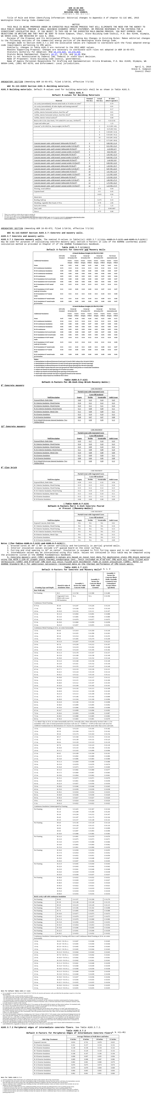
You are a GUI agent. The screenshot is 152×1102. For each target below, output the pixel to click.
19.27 (54, 54)
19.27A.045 (74, 52)
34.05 (77, 54)
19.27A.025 (60, 52)
